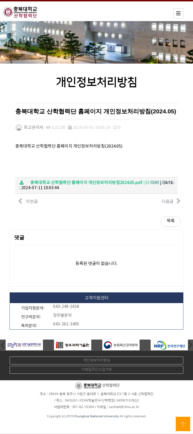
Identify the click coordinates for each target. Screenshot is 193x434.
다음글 (171, 201)
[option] (24, 345)
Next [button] (190, 344)
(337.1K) (89, 182)
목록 (171, 221)
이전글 (28, 201)
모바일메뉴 (178, 13)
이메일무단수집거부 (96, 370)
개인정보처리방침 (96, 360)
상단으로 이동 (183, 424)
